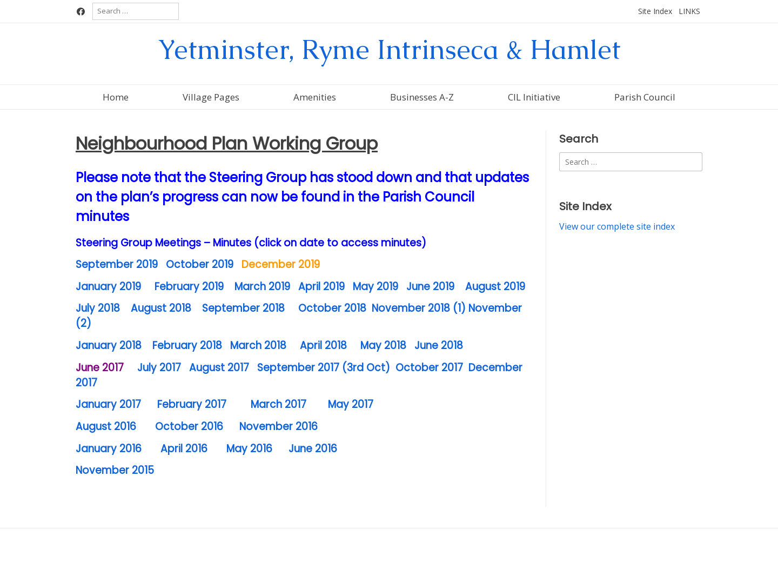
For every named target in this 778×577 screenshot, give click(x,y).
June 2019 (431, 286)
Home (116, 97)
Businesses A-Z (422, 97)
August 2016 (107, 426)
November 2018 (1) (419, 308)
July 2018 (98, 308)
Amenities (314, 97)
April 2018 (323, 345)
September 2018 (243, 308)
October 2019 (199, 264)
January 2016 (110, 448)
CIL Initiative (534, 97)
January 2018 (109, 345)
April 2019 (321, 286)
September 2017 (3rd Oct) (323, 367)
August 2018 (161, 308)
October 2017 (429, 367)
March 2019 (262, 286)
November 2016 (278, 426)
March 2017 (278, 404)
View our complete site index (617, 226)
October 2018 (332, 308)
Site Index (655, 11)
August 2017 (219, 367)
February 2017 (191, 404)
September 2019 (117, 264)
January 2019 (108, 286)
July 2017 (158, 367)
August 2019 (493, 286)
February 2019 (189, 286)
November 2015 (115, 470)
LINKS (689, 11)
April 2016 (183, 448)
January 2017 (108, 404)
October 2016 (189, 426)
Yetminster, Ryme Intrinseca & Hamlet (389, 49)
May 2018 (383, 345)
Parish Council (644, 97)
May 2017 (350, 404)
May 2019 (375, 286)
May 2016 (249, 448)
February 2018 (187, 345)
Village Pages (211, 97)
